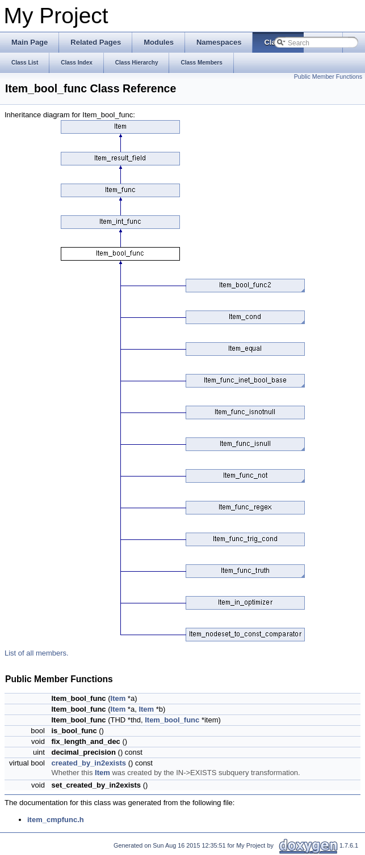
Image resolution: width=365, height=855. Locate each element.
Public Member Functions (328, 76)
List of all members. (37, 653)
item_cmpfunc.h (55, 819)
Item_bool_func (172, 720)
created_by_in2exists (88, 763)
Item (118, 698)
